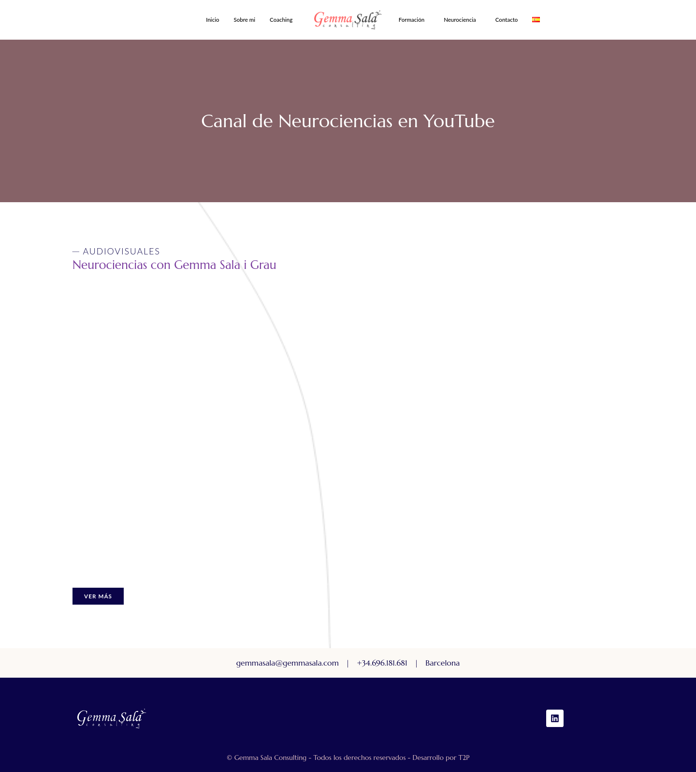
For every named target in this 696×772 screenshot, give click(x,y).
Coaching (281, 19)
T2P (463, 757)
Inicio (212, 19)
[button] (283, 20)
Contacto (506, 19)
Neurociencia (460, 19)
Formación (411, 19)
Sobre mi (245, 19)
